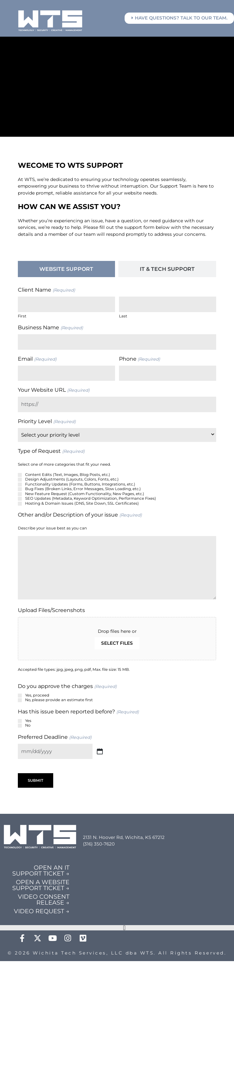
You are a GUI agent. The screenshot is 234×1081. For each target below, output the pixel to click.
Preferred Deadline (54, 737)
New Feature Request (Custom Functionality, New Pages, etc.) (84, 493)
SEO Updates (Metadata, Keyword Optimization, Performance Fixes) (90, 498)
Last (123, 316)
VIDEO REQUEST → (41, 911)
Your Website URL (53, 390)
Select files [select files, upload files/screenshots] (117, 643)
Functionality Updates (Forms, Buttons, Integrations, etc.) (80, 484)
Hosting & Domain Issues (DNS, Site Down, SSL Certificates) (82, 503)
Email (37, 359)
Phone (139, 359)
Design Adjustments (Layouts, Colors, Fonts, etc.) (72, 479)
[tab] (66, 269)
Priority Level (46, 421)
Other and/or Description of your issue (79, 515)
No (27, 725)
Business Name (50, 328)
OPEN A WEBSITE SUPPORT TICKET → (40, 885)
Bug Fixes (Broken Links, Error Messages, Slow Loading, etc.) (83, 488)
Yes (28, 720)
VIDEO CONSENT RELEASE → (43, 899)
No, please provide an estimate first (59, 700)
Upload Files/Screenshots (51, 610)
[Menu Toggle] (124, 927)
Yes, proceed (37, 695)
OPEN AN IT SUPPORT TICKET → (40, 870)
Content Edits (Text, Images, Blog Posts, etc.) (67, 474)
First (22, 316)
